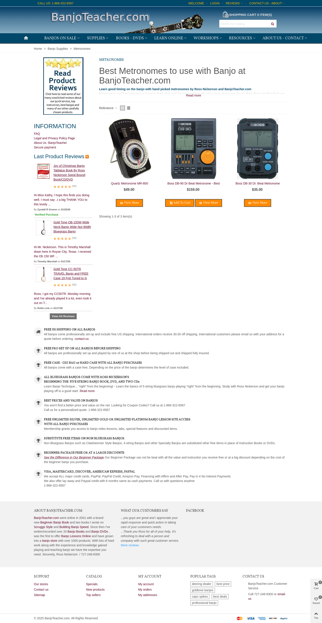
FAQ (37, 133)
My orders (145, 589)
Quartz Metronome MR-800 (129, 183)
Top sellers (93, 595)
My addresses (147, 595)
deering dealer (201, 584)
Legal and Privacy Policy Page (54, 138)
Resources (240, 38)
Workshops (206, 38)
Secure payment (45, 147)
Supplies (96, 38)
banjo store (49, 540)
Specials (92, 584)
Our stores (41, 584)
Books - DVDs (130, 38)
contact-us (82, 339)
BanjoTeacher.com (46, 518)
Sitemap (39, 595)
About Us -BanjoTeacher (50, 143)
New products (95, 589)
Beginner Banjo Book (54, 522)
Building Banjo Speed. (75, 527)
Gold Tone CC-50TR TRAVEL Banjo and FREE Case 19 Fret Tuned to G (70, 273)
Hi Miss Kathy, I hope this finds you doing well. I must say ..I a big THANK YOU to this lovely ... (61, 199)
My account (146, 584)
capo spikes (200, 596)
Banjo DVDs (99, 531)
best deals (220, 596)
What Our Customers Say (144, 510)
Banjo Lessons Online (76, 536)
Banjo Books (76, 531)
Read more (87, 391)
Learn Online (168, 38)
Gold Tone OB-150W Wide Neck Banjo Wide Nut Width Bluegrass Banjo (72, 227)
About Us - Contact (283, 38)
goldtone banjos (202, 590)
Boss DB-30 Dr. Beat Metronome (258, 183)
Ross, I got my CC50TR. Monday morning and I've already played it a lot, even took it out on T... (62, 298)
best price (223, 584)
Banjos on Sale (60, 38)
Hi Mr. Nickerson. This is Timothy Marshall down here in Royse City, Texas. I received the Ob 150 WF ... (62, 251)
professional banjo (204, 603)
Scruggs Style (43, 527)
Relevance (108, 108)
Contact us (41, 589)
